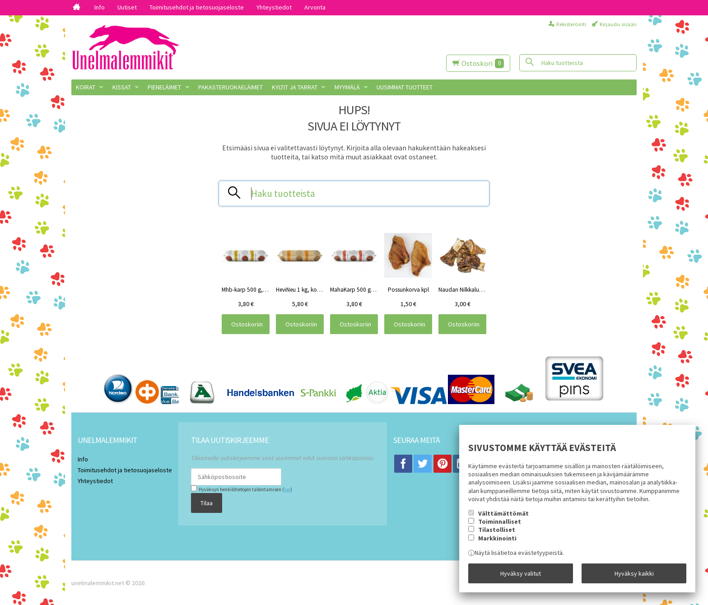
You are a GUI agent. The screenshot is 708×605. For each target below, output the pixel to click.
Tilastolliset (496, 530)
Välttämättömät (503, 513)
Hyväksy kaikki (634, 573)
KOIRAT (85, 87)
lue (287, 489)
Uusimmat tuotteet (405, 87)
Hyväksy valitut (520, 573)
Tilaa (206, 503)
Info (99, 7)
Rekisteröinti (571, 24)
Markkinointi (497, 538)
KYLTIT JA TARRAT (294, 87)
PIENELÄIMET (164, 87)
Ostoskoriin (247, 324)
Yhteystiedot (274, 7)
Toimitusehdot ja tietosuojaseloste (196, 7)
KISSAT (121, 87)
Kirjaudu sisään (618, 24)
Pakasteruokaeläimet (230, 87)
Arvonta (315, 7)
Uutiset (127, 7)
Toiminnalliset (499, 521)
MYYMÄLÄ (347, 87)
